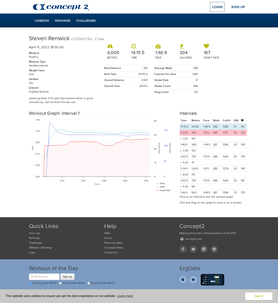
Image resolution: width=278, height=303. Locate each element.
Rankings (62, 20)
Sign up (67, 276)
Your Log (34, 233)
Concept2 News (113, 247)
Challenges (86, 20)
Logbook (42, 20)
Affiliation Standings (40, 247)
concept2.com (191, 238)
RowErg (42, 283)
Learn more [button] (125, 296)
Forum (108, 238)
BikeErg (101, 283)
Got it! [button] (259, 296)
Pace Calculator (113, 242)
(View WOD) (49, 283)
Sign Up (238, 7)
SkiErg (72, 283)
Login (217, 7)
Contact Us (110, 252)
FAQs (107, 233)
